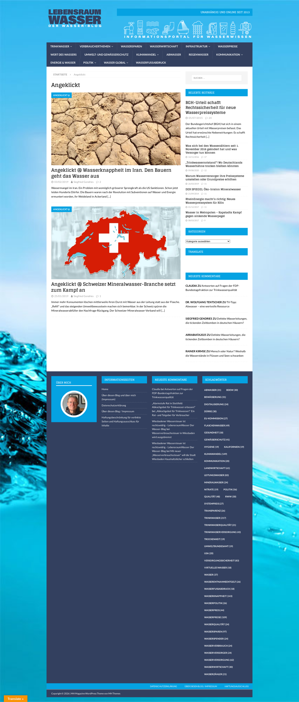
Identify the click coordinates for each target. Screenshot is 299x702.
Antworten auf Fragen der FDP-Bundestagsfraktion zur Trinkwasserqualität (172, 393)
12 (205, 170)
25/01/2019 (61, 296)
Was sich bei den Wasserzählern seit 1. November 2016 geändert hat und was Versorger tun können (212, 149)
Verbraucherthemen (95, 46)
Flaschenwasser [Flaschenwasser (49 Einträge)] (217, 425)
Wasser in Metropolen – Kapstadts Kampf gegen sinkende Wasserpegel (214, 214)
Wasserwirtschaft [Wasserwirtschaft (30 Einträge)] (218, 667)
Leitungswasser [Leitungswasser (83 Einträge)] (216, 475)
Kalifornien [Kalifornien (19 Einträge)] (234, 446)
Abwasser (173, 54)
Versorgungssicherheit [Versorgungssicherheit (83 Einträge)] (221, 560)
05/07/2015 (196, 117)
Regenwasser (198, 54)
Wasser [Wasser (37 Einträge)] (211, 574)
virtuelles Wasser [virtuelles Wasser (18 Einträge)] (217, 567)
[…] (109, 196)
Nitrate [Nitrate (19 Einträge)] (211, 489)
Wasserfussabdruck (151, 62)
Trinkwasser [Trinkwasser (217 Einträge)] (215, 518)
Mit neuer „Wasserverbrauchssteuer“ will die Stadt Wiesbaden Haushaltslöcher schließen (174, 455)
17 (205, 157)
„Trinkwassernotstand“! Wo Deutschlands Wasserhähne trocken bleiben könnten (214, 164)
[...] (207, 136)
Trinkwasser (59, 46)
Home (105, 389)
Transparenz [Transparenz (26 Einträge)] (214, 510)
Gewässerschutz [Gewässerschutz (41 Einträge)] (217, 439)
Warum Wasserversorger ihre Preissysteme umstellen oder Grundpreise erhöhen (215, 177)
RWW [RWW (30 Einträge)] (230, 496)
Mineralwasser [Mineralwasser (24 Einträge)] (216, 482)
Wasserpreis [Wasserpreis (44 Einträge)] (214, 610)
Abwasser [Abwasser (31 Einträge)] (212, 390)
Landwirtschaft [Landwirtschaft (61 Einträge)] (217, 468)
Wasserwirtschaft (164, 46)
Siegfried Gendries (84, 181)
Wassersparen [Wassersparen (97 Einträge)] (215, 631)
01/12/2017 (193, 207)
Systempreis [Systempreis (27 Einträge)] (214, 503)
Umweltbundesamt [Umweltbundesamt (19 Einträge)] (218, 546)
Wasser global (114, 62)
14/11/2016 (193, 157)
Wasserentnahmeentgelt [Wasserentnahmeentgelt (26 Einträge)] (222, 581)
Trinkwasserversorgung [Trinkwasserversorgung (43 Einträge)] (222, 532)
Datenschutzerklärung (114, 405)
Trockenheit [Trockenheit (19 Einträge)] (214, 539)
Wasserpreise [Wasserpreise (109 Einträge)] (215, 617)
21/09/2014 (193, 193)
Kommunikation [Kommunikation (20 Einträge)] (216, 461)
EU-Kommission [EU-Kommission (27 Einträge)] (216, 418)
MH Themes (114, 693)
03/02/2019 (61, 181)
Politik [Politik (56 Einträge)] (230, 489)
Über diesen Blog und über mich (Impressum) (119, 397)
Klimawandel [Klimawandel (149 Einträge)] (215, 454)
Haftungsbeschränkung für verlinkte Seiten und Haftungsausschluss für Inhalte (121, 421)
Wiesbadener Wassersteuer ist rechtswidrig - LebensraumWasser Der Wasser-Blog (173, 425)
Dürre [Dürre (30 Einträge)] (210, 411)
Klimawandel (146, 54)
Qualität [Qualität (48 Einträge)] (212, 496)
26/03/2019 (193, 183)
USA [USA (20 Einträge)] (208, 553)
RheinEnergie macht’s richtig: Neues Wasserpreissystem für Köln (210, 201)
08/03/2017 (193, 220)
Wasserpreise (228, 46)
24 (210, 117)
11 (205, 183)
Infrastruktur (196, 46)
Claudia (156, 389)
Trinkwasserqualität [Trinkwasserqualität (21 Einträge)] (220, 525)
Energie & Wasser (63, 62)
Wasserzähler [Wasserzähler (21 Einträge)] (215, 674)
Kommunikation (228, 54)
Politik (88, 62)
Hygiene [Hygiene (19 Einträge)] (211, 446)
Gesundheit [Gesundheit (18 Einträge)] (213, 432)
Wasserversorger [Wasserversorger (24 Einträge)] (218, 652)
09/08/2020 (193, 170)
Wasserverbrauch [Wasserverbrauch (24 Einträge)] (218, 645)
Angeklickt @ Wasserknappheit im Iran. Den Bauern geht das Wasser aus (111, 173)
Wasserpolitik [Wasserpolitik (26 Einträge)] (215, 603)
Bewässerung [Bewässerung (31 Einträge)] (215, 397)
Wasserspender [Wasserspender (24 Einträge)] (216, 638)
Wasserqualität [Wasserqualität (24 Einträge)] (216, 624)
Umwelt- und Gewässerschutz (106, 54)
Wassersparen (131, 46)
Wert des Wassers (64, 54)
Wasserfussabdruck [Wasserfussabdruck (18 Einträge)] (219, 588)
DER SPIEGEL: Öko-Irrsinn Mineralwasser (213, 189)
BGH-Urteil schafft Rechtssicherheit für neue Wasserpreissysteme (211, 107)
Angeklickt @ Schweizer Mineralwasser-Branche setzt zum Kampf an (113, 287)
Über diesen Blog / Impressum (118, 411)
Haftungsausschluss (237, 686)
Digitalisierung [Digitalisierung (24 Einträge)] (216, 404)
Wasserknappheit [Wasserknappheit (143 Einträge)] (218, 596)
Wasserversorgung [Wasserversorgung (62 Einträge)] (219, 659)
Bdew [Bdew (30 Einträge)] (232, 390)
